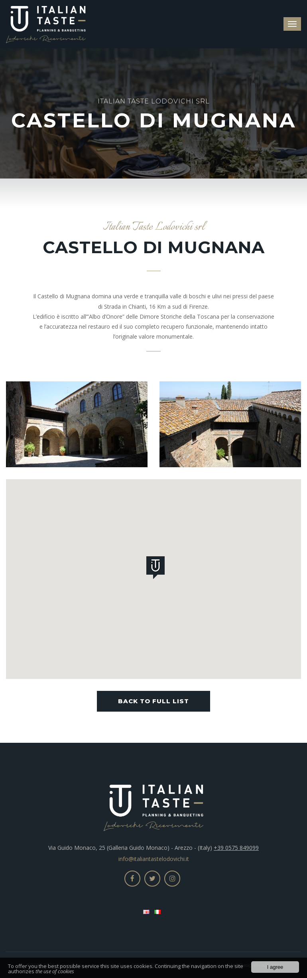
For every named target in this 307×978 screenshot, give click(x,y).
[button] (157, 569)
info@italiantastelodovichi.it (153, 859)
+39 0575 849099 (236, 847)
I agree (275, 967)
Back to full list (153, 701)
